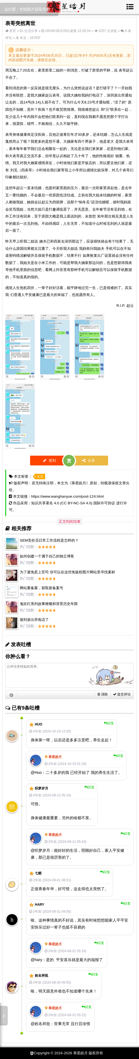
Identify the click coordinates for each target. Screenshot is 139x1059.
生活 (40, 476)
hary (39, 905)
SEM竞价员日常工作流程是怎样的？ (49, 540)
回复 (109, 723)
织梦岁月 (41, 788)
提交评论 (122, 694)
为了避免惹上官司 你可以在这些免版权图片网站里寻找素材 (67, 572)
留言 (44, 60)
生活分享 (31, 31)
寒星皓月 (79, 483)
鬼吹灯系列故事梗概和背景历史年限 (49, 604)
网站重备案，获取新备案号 (41, 588)
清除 (102, 694)
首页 (12, 31)
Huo (38, 724)
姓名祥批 (41, 975)
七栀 (38, 873)
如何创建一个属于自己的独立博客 (47, 556)
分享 (88, 460)
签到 (49, 460)
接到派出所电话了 (34, 620)
